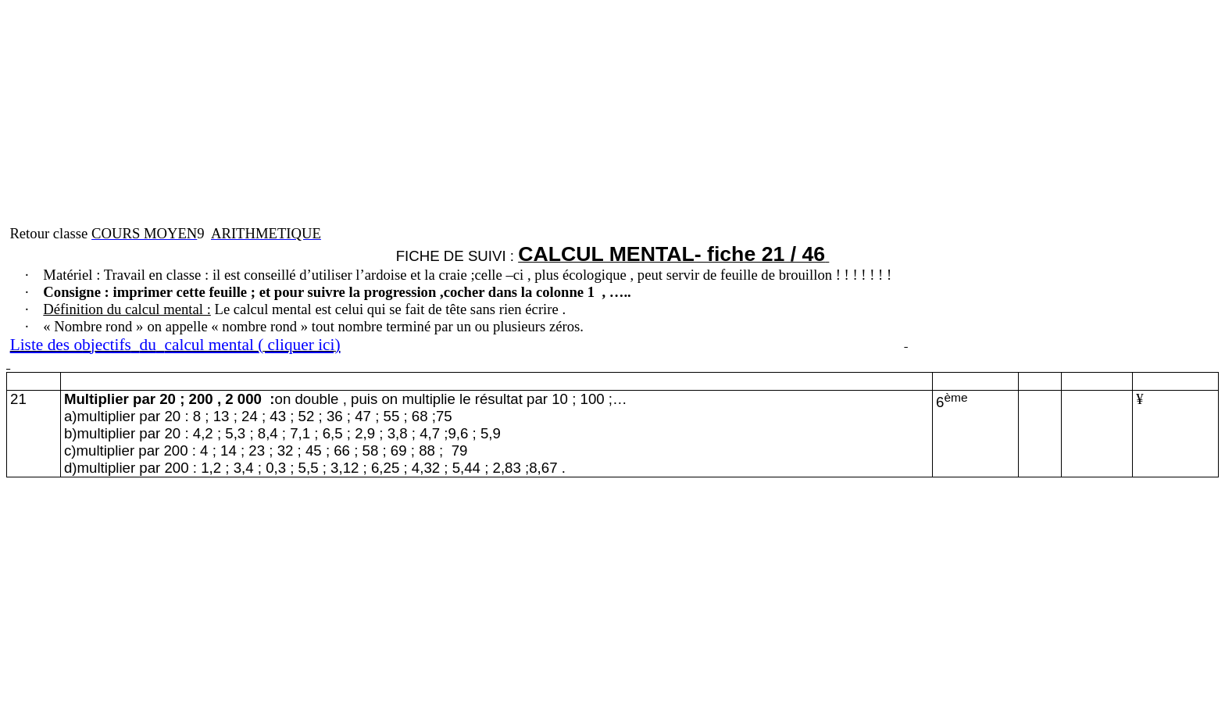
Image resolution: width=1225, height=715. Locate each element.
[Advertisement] (475, 115)
